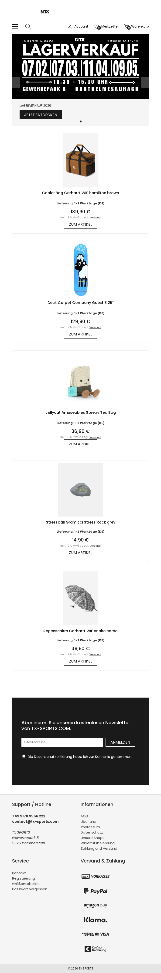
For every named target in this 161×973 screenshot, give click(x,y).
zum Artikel (80, 224)
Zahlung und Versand (99, 848)
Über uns (88, 821)
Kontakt (19, 872)
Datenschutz (92, 832)
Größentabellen (26, 883)
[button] (81, 121)
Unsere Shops (92, 837)
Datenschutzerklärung (53, 756)
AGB (84, 816)
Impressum (90, 827)
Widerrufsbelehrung (98, 843)
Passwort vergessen (29, 889)
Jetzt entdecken (41, 115)
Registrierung (23, 878)
